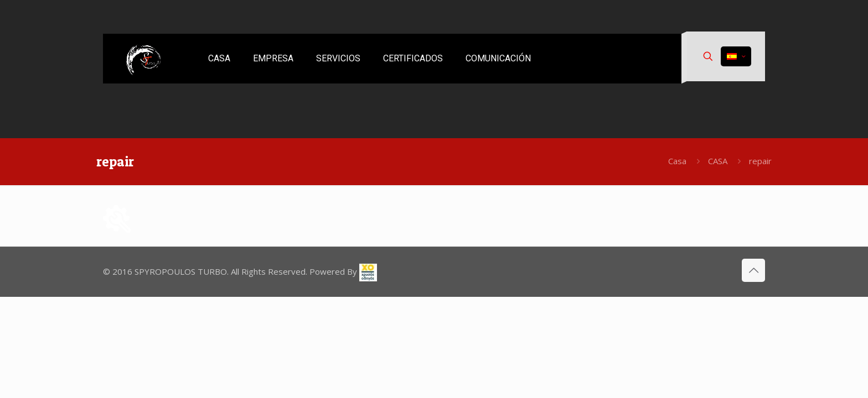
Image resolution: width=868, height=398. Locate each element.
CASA (717, 160)
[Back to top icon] (753, 270)
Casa (677, 160)
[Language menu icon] (736, 56)
